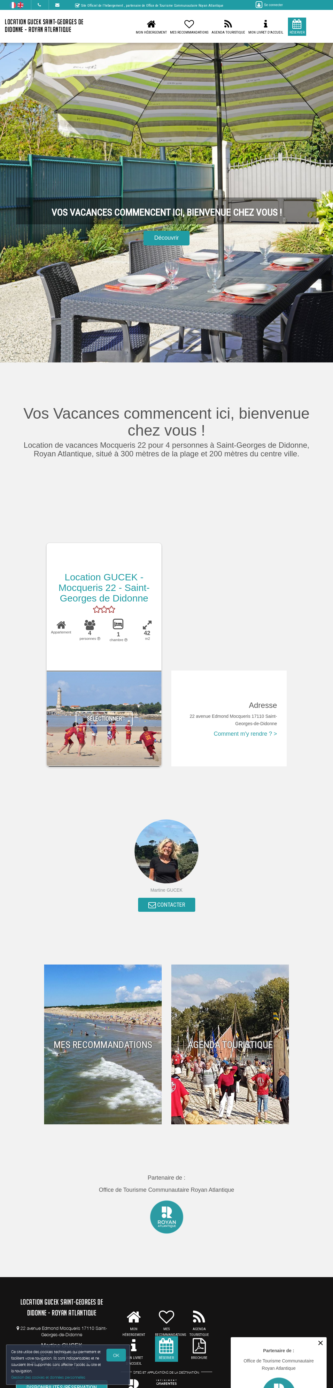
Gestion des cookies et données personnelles (49, 1377)
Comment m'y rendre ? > (245, 734)
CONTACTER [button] (166, 905)
